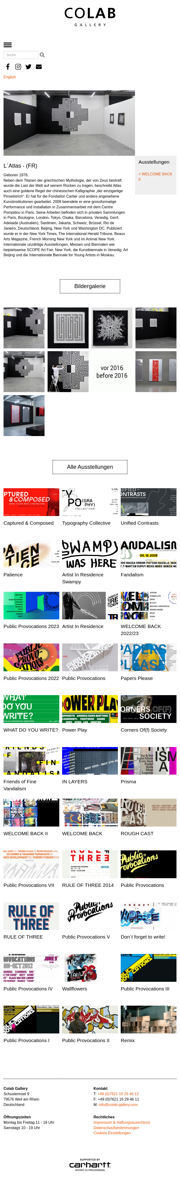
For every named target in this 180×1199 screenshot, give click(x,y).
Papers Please (137, 678)
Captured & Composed (29, 523)
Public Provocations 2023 (31, 626)
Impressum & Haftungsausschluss (122, 1122)
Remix (128, 1040)
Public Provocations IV (28, 988)
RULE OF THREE (23, 936)
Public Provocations (83, 678)
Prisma (128, 781)
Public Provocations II (85, 1040)
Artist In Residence (82, 626)
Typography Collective (86, 523)
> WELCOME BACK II (155, 176)
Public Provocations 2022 (31, 678)
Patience (13, 574)
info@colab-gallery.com (118, 1105)
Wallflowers (74, 988)
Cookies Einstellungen (112, 1133)
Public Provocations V (86, 936)
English (10, 77)
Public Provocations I (26, 1040)
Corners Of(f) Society (144, 730)
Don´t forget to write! (143, 936)
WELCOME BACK (82, 833)
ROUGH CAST (137, 833)
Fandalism (132, 574)
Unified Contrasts (139, 523)
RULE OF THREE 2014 (88, 885)
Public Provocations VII (29, 885)
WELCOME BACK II (26, 833)
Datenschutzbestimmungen (116, 1128)
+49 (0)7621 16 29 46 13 (118, 1094)
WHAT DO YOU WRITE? (31, 730)
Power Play (74, 730)
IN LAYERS (74, 781)
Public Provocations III (145, 988)
